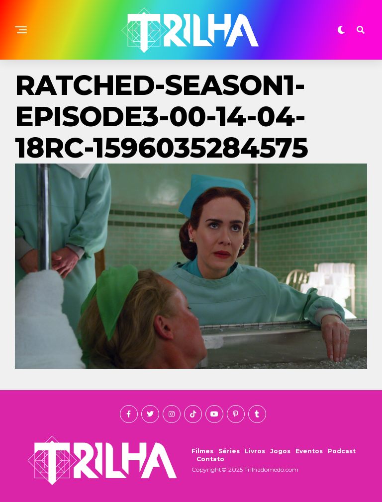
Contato (210, 459)
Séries (229, 451)
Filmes (202, 451)
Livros (255, 451)
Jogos (280, 451)
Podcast (342, 451)
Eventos (309, 451)
